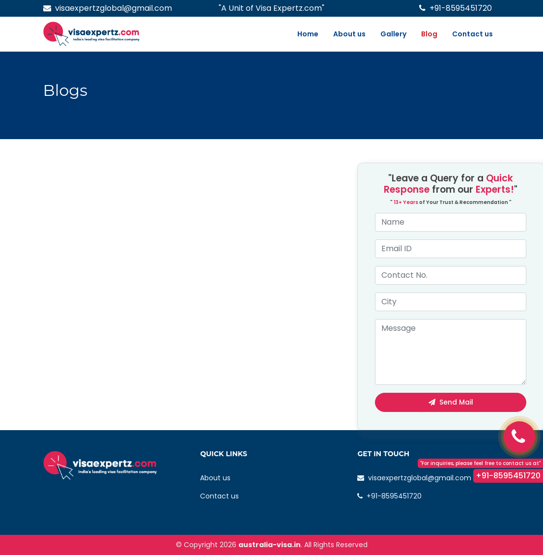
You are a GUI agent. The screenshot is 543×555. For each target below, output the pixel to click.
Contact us (472, 34)
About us (349, 34)
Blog (429, 34)
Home (307, 34)
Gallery (393, 34)
